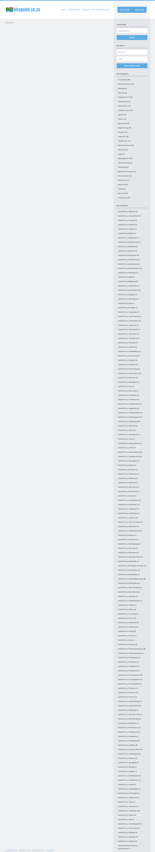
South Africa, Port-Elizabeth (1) (130, 684)
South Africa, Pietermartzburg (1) (131, 653)
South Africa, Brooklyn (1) (128, 308)
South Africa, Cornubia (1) (128, 343)
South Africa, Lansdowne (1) (129, 513)
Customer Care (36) (125, 110)
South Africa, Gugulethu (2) (128, 408)
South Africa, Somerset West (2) (130, 749)
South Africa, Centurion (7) (128, 325)
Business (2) (122, 93)
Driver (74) (122, 119)
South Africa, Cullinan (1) (127, 347)
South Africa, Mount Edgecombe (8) (131, 579)
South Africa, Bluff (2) (126, 277)
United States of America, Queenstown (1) (128, 847)
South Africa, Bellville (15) (128, 246)
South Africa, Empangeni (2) (129, 382)
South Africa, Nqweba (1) (127, 596)
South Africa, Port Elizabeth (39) (130, 675)
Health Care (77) (124, 141)
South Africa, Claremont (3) (128, 334)
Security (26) (123, 193)
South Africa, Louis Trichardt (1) (130, 522)
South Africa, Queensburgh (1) (129, 701)
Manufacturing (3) (125, 163)
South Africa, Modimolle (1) (128, 561)
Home (63, 10)
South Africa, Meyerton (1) (128, 539)
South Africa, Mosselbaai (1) (129, 574)
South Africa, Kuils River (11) (129, 504)
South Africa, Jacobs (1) (127, 448)
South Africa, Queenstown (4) (129, 706)
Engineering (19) (124, 128)
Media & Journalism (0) (127, 171)
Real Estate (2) (123, 180)
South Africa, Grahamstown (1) (130, 404)
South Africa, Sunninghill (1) (129, 793)
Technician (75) (124, 198)
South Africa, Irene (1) (126, 439)
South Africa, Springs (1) (127, 767)
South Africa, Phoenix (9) (127, 644)
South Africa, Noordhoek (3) (129, 592)
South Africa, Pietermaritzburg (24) (131, 649)
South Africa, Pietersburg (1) (129, 657)
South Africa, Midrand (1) (128, 548)
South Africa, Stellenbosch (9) (129, 776)
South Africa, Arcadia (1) (127, 220)
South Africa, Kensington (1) (129, 461)
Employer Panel (88, 10)
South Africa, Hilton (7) (127, 430)
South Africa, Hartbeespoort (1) (130, 417)
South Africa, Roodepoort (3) (129, 732)
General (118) (123, 136)
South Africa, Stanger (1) (127, 771)
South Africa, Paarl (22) (127, 618)
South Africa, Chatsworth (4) (129, 329)
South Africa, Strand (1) (127, 784)
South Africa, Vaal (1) (126, 819)
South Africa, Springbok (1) (128, 762)
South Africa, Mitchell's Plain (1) (130, 557)
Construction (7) (124, 101)
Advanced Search (103, 10)
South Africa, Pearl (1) (126, 640)
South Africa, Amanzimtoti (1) (129, 216)
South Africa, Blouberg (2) (128, 273)
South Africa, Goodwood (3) (128, 399)
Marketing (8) (123, 167)
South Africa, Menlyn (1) (127, 535)
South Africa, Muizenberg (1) (129, 583)
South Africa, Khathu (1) (127, 465)
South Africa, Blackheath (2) (128, 264)
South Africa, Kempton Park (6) (130, 456)
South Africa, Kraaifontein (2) (129, 500)
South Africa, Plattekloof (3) (128, 666)
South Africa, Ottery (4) (127, 609)
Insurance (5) (123, 150)
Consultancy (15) (124, 106)
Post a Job (49, 850)
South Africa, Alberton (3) (128, 211)
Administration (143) (126, 84)
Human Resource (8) (125, 145)
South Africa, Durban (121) (128, 364)
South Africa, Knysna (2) (127, 496)
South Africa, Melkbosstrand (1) (130, 531)
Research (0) (123, 184)
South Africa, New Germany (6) (130, 587)
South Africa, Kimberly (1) (128, 478)
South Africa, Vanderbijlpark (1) (130, 824)
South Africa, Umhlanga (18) (129, 811)
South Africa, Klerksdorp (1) (128, 491)
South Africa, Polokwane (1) (128, 671)
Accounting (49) (124, 80)
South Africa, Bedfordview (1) (129, 242)
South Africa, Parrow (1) (127, 636)
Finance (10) (122, 132)
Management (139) (125, 158)
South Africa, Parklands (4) (128, 622)
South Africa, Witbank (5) (127, 841)
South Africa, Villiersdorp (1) (129, 828)
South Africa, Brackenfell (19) (129, 290)
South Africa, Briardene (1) (128, 299)
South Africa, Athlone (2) (127, 225)
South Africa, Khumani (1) (128, 469)
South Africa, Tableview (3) (128, 797)
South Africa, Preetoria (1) (128, 688)
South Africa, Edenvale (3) (128, 378)
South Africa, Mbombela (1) (128, 526)
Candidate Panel (74, 10)
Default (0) (122, 115)
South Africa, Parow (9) (127, 631)
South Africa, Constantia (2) (128, 338)
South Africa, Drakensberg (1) (129, 351)
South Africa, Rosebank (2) (128, 736)
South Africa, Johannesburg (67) (130, 452)
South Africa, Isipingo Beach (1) (130, 443)
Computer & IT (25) (125, 97)
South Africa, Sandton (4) (127, 745)
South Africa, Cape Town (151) (129, 316)
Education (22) (123, 123)
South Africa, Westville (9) (128, 837)
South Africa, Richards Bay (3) (129, 719)
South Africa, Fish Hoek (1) (128, 391)
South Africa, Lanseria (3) (127, 518)
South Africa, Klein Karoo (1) (129, 487)
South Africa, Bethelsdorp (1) (129, 260)
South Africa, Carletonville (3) (129, 321)
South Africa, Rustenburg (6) (129, 741)
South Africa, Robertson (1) (128, 723)
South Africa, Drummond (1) (129, 356)
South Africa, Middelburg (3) (129, 544)
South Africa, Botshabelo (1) (128, 286)
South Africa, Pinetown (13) (128, 662)
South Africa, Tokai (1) (126, 802)
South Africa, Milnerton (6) (128, 552)
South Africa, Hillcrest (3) (127, 426)
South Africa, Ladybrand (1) (128, 509)
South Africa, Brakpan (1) (127, 294)
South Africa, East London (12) (129, 373)
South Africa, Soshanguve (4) (129, 754)
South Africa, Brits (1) (126, 303)
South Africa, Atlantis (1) (127, 229)
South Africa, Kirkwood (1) (128, 483)
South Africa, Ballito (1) (127, 233)
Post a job (124, 10)
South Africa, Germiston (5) (128, 395)
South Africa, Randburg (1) (128, 710)
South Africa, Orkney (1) (127, 605)
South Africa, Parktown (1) (128, 627)
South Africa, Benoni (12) (127, 251)
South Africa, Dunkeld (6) (127, 360)
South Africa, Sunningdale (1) (129, 789)
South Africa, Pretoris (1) (127, 697)
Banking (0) (122, 88)
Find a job (139, 10)
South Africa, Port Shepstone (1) (130, 679)
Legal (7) (121, 154)
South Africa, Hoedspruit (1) (129, 434)
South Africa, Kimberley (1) (128, 474)
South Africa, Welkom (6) (127, 832)
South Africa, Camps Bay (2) (128, 312)
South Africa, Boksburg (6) (128, 281)
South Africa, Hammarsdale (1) (130, 413)
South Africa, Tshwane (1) (128, 806)
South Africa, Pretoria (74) (128, 692)
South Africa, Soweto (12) (127, 758)
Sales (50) (121, 189)
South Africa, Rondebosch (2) (129, 727)
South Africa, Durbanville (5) (129, 369)
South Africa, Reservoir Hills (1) (130, 714)
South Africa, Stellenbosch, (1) (129, 780)
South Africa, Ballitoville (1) (128, 238)
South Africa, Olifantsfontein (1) (130, 601)
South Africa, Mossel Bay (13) (129, 570)
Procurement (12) (124, 176)
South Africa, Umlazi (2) (127, 815)
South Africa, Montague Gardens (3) (132, 566)
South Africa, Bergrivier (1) (128, 255)
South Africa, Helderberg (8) (129, 421)
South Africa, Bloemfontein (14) (130, 268)
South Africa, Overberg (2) (128, 614)
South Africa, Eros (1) (126, 386)
